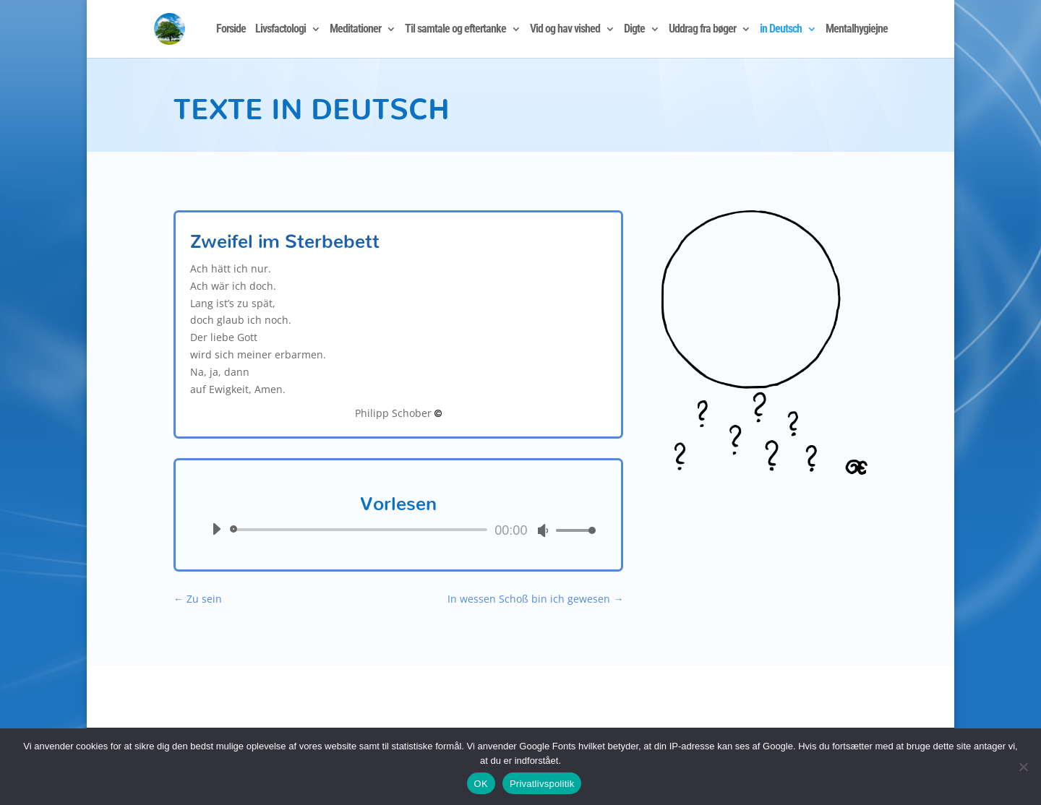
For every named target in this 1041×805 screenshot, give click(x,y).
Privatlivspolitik (542, 783)
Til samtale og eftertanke (455, 29)
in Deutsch (781, 29)
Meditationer (355, 29)
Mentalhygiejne (857, 29)
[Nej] (1023, 766)
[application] (398, 529)
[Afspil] (216, 529)
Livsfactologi (280, 29)
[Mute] (542, 530)
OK (481, 783)
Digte (634, 29)
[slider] (361, 529)
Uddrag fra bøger (702, 29)
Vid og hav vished (565, 29)
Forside (231, 29)
